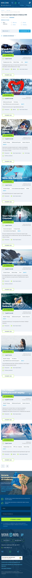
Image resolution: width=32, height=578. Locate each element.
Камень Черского (26, 142)
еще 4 (26, 62)
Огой (22, 62)
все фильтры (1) (23, 30)
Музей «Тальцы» (6, 142)
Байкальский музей (7, 102)
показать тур (8, 75)
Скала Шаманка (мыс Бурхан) (18, 188)
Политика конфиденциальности (10, 562)
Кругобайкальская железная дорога (11, 104)
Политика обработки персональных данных (11, 565)
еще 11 (22, 104)
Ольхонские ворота (7, 228)
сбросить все (5, 30)
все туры (6, 540)
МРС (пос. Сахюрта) (17, 446)
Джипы (14, 69)
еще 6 (4, 190)
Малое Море (16, 62)
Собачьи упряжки (8, 155)
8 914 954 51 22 (7, 5)
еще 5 (4, 448)
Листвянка (16, 102)
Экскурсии (28, 5)
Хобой (27, 188)
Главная (2, 10)
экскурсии (18, 540)
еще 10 (4, 144)
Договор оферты (6, 568)
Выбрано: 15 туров (5, 19)
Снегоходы (27, 153)
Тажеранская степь (7, 62)
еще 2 (22, 360)
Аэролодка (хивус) (23, 69)
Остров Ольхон (6, 188)
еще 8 (4, 405)
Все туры (22, 5)
